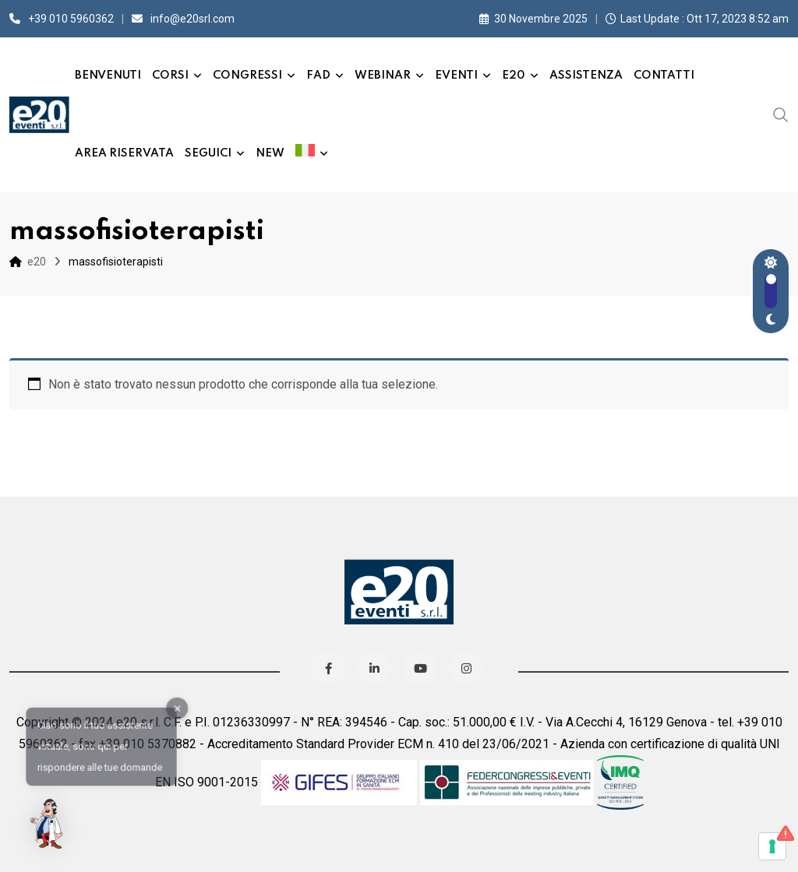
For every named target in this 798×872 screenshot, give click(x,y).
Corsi (170, 75)
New (270, 153)
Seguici (208, 153)
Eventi (456, 75)
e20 (513, 75)
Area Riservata (124, 153)
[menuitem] (312, 153)
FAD (318, 75)
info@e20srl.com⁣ (192, 18)
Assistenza (586, 75)
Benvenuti (108, 75)
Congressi (247, 75)
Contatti (664, 75)
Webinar (383, 75)
